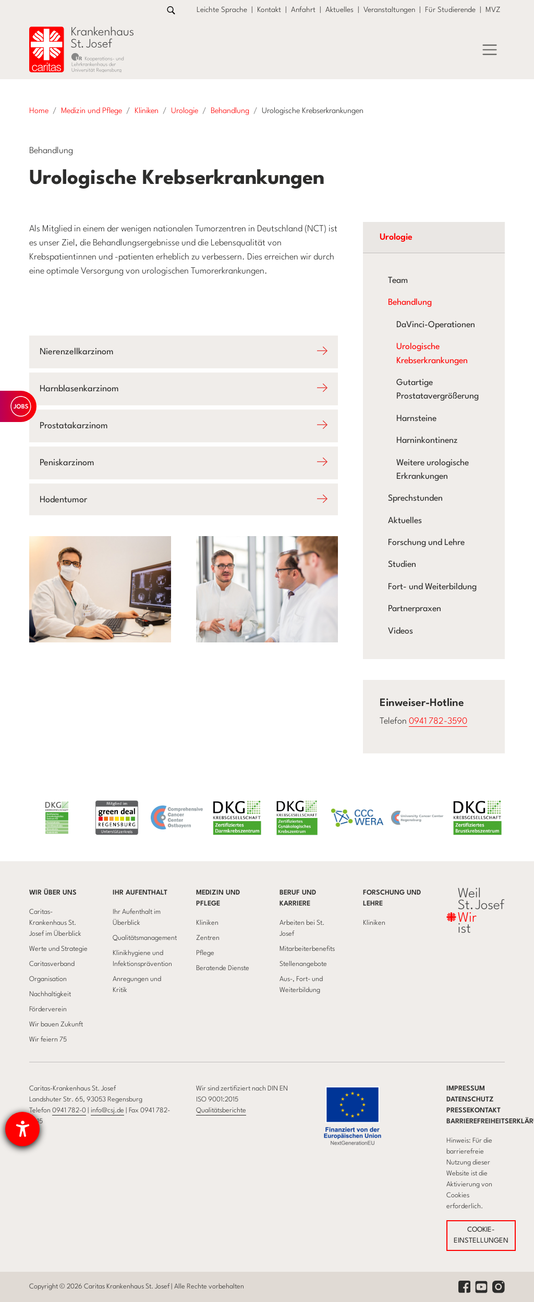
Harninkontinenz (426, 441)
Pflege (205, 953)
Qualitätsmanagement (145, 938)
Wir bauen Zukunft (56, 1024)
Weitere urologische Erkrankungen (432, 470)
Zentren (208, 938)
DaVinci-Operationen (435, 325)
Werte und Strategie (58, 949)
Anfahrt (303, 10)
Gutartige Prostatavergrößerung (437, 390)
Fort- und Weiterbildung (432, 587)
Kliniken (207, 923)
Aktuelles (339, 10)
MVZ (493, 10)
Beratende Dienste (222, 968)
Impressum (465, 1088)
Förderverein (48, 1009)
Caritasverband (52, 964)
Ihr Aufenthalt (140, 892)
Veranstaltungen (389, 10)
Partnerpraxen (414, 609)
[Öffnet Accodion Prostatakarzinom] (183, 426)
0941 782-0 (69, 1110)
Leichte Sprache (222, 10)
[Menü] (490, 50)
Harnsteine (416, 419)
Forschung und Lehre (426, 543)
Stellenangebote (303, 964)
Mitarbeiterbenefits (307, 949)
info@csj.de (107, 1110)
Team (398, 281)
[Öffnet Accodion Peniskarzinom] (183, 463)
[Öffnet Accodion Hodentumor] (183, 500)
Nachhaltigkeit (50, 994)
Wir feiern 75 (48, 1039)
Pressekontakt (473, 1110)
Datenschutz (470, 1099)
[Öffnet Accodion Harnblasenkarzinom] (183, 389)
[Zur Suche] (171, 10)
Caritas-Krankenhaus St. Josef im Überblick (55, 923)
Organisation (48, 979)
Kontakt (269, 10)
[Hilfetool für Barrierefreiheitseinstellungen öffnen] (22, 1129)
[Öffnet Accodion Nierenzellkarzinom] (183, 352)
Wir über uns (53, 892)
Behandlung (410, 303)
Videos (400, 631)
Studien (402, 565)
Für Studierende (450, 10)
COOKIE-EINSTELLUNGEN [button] (481, 1235)
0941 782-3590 (438, 721)
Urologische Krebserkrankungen (432, 354)
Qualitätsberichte (221, 1110)
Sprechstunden (415, 498)
